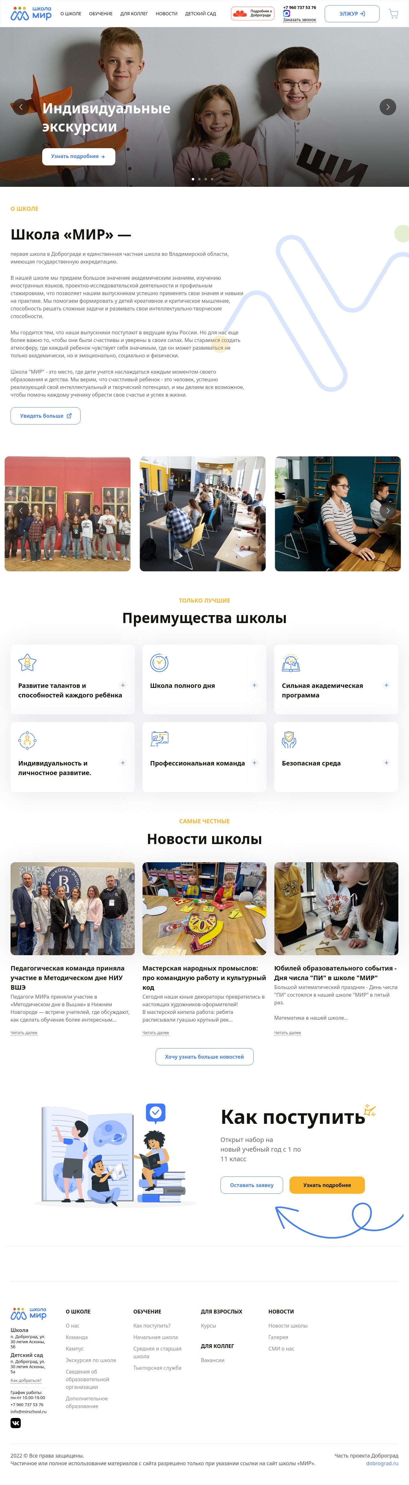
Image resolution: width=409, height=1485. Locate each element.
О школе (70, 14)
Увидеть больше (42, 415)
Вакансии (213, 1360)
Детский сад (200, 14)
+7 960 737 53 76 (27, 1404)
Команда (77, 1337)
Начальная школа (155, 1337)
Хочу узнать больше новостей (204, 1056)
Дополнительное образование (87, 1402)
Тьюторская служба (157, 1367)
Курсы (208, 1325)
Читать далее (24, 1032)
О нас (73, 1325)
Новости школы (288, 1325)
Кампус (75, 1348)
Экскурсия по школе (91, 1360)
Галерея (278, 1337)
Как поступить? (152, 1325)
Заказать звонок (299, 19)
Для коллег (134, 14)
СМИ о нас (281, 1348)
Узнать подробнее (75, 156)
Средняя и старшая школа (157, 1352)
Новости (166, 14)
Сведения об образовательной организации (87, 1379)
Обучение (101, 14)
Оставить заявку (252, 1185)
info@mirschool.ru (29, 1411)
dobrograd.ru (382, 1463)
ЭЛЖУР (348, 13)
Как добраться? (26, 1380)
